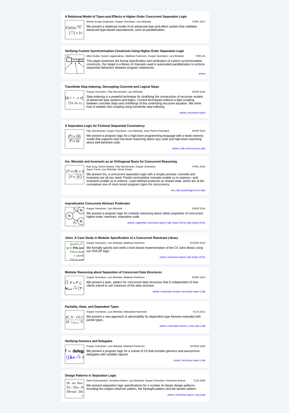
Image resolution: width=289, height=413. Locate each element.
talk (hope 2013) (176, 222)
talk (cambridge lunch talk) (190, 190)
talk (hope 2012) (196, 257)
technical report (196, 112)
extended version (170, 291)
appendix (141, 222)
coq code (194, 326)
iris (172, 190)
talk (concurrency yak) (193, 148)
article (202, 73)
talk (203, 291)
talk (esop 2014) (196, 222)
